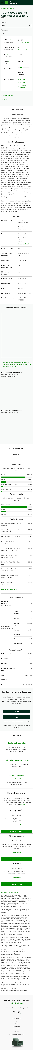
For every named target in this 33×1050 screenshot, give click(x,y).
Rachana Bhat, (16, 742)
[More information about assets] (8, 60)
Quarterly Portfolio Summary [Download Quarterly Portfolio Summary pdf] (23, 86)
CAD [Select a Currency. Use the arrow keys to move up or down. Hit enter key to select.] (3, 24)
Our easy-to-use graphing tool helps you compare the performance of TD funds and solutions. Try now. (17, 363)
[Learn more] (16, 824)
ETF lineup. (23, 803)
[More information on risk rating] (11, 67)
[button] (9, 589)
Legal (16, 1020)
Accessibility (16, 1025)
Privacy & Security (16, 1017)
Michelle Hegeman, (16, 760)
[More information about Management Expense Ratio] (7, 53)
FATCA (16, 1022)
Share (4, 98)
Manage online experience (16, 1033)
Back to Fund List (8, 7)
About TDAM (16, 1028)
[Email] (16, 716)
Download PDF (8, 94)
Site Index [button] (16, 1030)
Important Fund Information (9, 891)
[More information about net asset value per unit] (10, 39)
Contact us (16, 1002)
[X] (14, 1011)
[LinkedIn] (19, 1011)
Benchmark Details (24, 243)
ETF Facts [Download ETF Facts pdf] (23, 78)
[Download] (16, 711)
